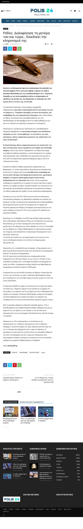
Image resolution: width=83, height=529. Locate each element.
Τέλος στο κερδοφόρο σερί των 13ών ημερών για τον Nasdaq (28, 421)
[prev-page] (4, 427)
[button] (79, 11)
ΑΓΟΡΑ (60, 509)
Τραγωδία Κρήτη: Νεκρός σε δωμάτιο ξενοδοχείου (13, 379)
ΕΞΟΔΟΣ (53, 509)
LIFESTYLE (6, 511)
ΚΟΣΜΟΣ (31, 509)
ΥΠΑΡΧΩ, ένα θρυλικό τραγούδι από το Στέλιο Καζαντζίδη (46, 456)
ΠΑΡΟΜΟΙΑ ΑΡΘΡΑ (10, 402)
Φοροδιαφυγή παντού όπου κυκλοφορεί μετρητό (10, 421)
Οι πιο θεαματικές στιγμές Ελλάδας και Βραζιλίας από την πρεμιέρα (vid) (42, 380)
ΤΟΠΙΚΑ (11, 509)
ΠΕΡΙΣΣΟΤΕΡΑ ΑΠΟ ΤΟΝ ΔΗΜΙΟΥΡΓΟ (32, 402)
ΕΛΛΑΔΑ (11, 26)
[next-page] (7, 427)
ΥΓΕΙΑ (47, 509)
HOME (5, 509)
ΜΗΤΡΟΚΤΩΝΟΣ (34, 352)
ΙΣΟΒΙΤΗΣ (14, 352)
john (7, 44)
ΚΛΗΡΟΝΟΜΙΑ (23, 352)
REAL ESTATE (67, 509)
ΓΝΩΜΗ (17, 509)
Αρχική (5, 26)
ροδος (43, 352)
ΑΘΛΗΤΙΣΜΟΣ (40, 509)
